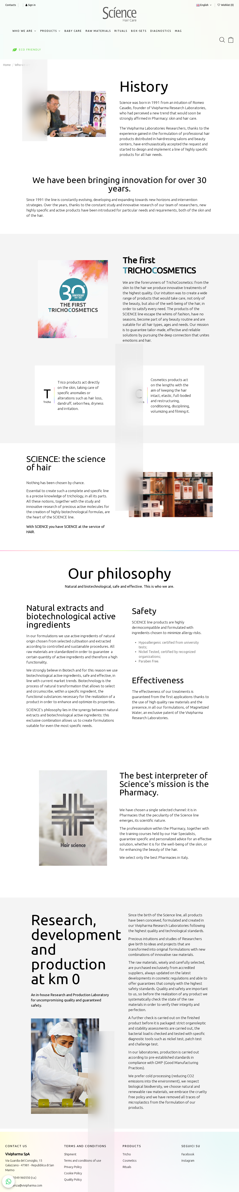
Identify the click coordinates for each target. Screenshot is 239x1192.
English (204, 5)
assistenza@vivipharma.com (23, 1185)
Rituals (127, 1167)
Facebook (187, 1154)
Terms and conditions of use (82, 1160)
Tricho (127, 1154)
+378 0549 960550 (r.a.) (20, 1177)
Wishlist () (225, 5)
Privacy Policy (73, 1167)
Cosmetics (130, 1160)
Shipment (70, 1154)
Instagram (187, 1160)
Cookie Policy (73, 1173)
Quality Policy (73, 1179)
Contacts (10, 5)
